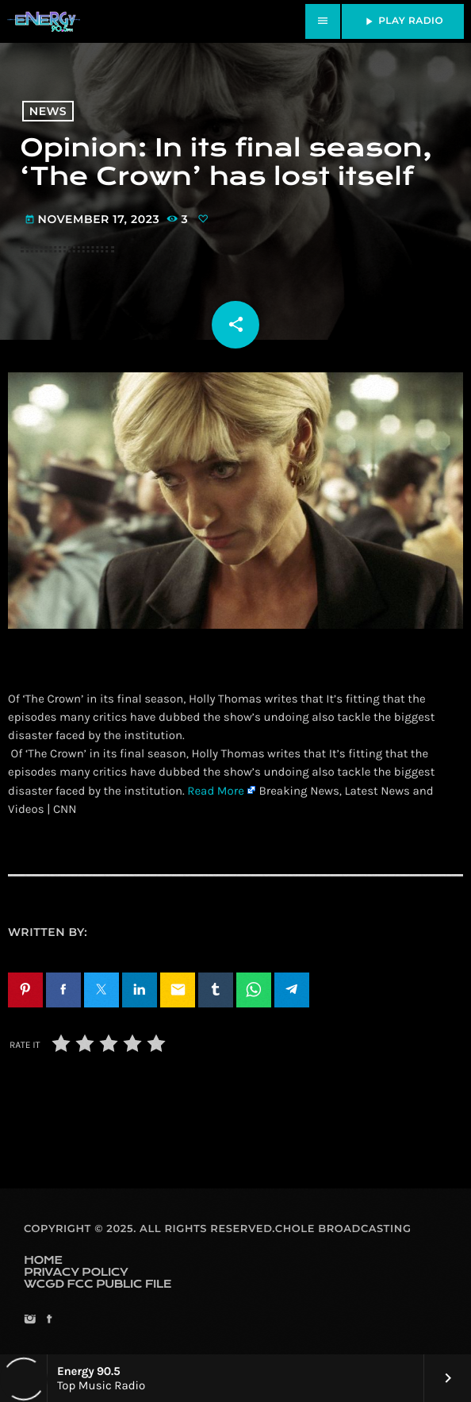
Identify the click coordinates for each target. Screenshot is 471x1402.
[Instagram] (30, 1321)
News (48, 111)
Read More (215, 791)
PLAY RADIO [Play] (402, 21)
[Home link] (43, 21)
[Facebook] (49, 1321)
